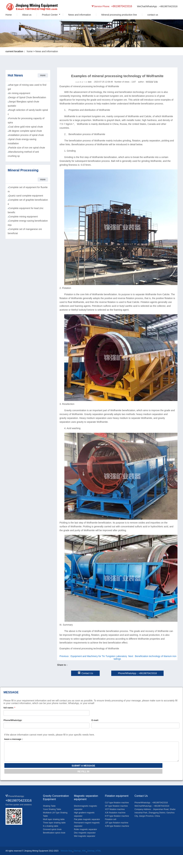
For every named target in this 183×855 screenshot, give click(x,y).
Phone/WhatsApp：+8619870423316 (137, 673)
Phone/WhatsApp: (13, 720)
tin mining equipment (19, 93)
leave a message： (14, 739)
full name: (9, 707)
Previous (93, 656)
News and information (79, 14)
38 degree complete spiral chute (25, 131)
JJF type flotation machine (116, 823)
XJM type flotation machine (117, 826)
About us (26, 14)
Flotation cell (110, 819)
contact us (152, 14)
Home (9, 14)
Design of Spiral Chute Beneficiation (27, 97)
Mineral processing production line (119, 14)
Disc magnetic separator (85, 833)
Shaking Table (49, 806)
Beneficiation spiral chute (54, 833)
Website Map (66, 851)
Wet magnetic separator (84, 836)
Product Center (50, 14)
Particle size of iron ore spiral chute (27, 147)
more (42, 75)
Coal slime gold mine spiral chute (26, 126)
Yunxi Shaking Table (52, 809)
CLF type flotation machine (117, 802)
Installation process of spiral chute (26, 135)
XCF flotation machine (115, 809)
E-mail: (95, 720)
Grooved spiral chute (52, 829)
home (30, 51)
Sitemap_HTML (94, 851)
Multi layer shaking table (54, 819)
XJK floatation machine (115, 812)
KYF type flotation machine (117, 816)
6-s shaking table (50, 826)
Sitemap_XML (79, 851)
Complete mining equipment (23, 216)
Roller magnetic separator (85, 829)
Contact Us (85, 673)
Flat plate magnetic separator (87, 819)
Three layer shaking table (54, 823)
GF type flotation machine (116, 806)
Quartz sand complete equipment (26, 195)
